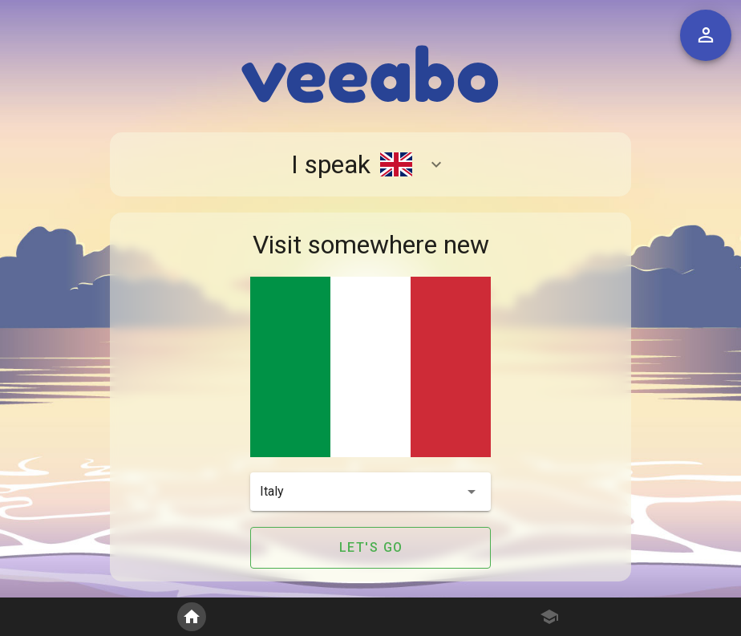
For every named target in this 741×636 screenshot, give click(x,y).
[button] (370, 491)
